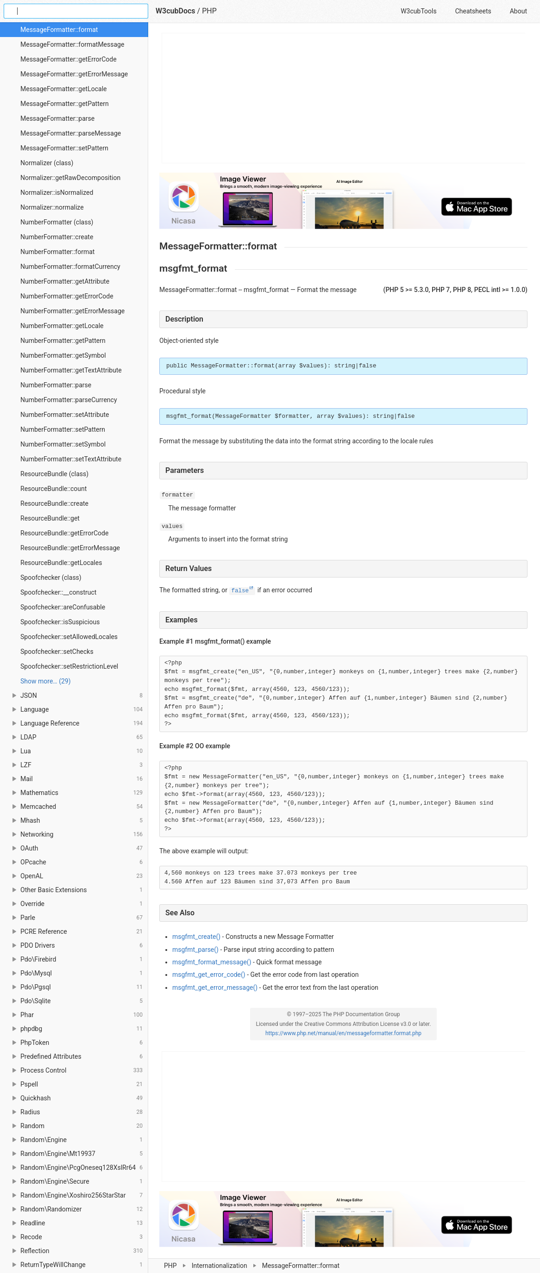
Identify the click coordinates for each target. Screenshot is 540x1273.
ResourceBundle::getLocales (61, 562)
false (240, 591)
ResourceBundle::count (53, 488)
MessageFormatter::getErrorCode (68, 59)
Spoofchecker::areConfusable (62, 607)
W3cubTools (418, 11)
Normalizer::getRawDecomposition (70, 177)
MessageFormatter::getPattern (64, 103)
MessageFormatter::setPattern (64, 148)
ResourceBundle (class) (54, 474)
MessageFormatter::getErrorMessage (74, 74)
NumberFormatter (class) (57, 222)
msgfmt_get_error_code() (208, 974)
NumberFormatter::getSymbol (63, 355)
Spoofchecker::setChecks (57, 651)
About (518, 11)
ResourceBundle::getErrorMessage (70, 548)
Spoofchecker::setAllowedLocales (69, 636)
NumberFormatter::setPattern (62, 429)
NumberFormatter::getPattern (63, 340)
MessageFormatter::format (59, 29)
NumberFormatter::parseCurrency (68, 400)
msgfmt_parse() (195, 949)
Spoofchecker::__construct (58, 592)
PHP (209, 10)
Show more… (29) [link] (45, 681)
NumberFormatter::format (57, 251)
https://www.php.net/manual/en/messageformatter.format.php (343, 1033)
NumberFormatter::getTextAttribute (71, 370)
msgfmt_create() (196, 936)
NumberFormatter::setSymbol (63, 444)
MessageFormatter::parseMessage (70, 133)
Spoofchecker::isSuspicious (60, 622)
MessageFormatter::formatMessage (72, 44)
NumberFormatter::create (56, 237)
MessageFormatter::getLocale (63, 89)
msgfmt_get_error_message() (214, 987)
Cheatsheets (473, 11)
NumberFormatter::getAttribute (64, 281)
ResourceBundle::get (50, 518)
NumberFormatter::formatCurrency (70, 266)
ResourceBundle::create (54, 503)
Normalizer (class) (46, 163)
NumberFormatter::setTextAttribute (70, 459)
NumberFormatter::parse (55, 385)
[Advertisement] (344, 98)
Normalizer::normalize (52, 207)
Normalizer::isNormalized (56, 192)
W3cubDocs (175, 10)
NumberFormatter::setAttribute (64, 414)
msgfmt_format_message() (211, 962)
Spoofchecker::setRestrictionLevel (69, 666)
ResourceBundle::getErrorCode (64, 533)
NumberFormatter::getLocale (62, 325)
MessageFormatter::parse (57, 118)
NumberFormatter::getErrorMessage (72, 311)
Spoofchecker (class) (51, 577)
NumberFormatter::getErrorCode (66, 296)
